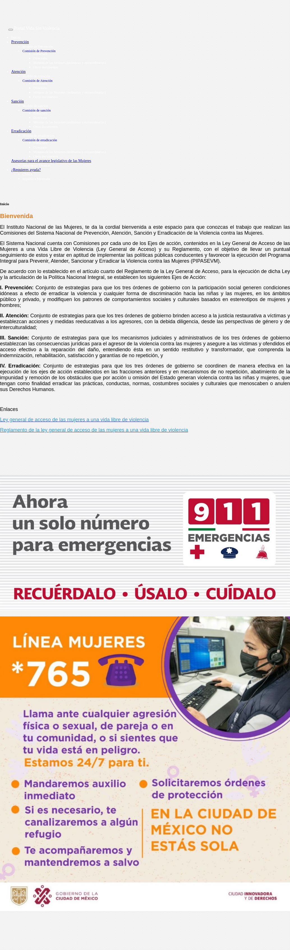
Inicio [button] (15, 37)
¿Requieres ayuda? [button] (26, 170)
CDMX (27, 174)
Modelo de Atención (36, 76)
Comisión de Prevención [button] (39, 51)
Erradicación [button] (21, 131)
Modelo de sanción (35, 106)
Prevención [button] (20, 42)
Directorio (40, 58)
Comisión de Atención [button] (37, 81)
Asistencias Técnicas (36, 165)
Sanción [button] (17, 101)
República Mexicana (36, 179)
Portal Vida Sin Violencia (36, 28)
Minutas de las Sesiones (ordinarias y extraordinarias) (69, 63)
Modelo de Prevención (37, 46)
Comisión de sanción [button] (36, 110)
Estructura (40, 54)
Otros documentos (45, 67)
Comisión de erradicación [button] (39, 140)
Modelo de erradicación (38, 136)
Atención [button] (18, 72)
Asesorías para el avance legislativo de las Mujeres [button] (51, 161)
